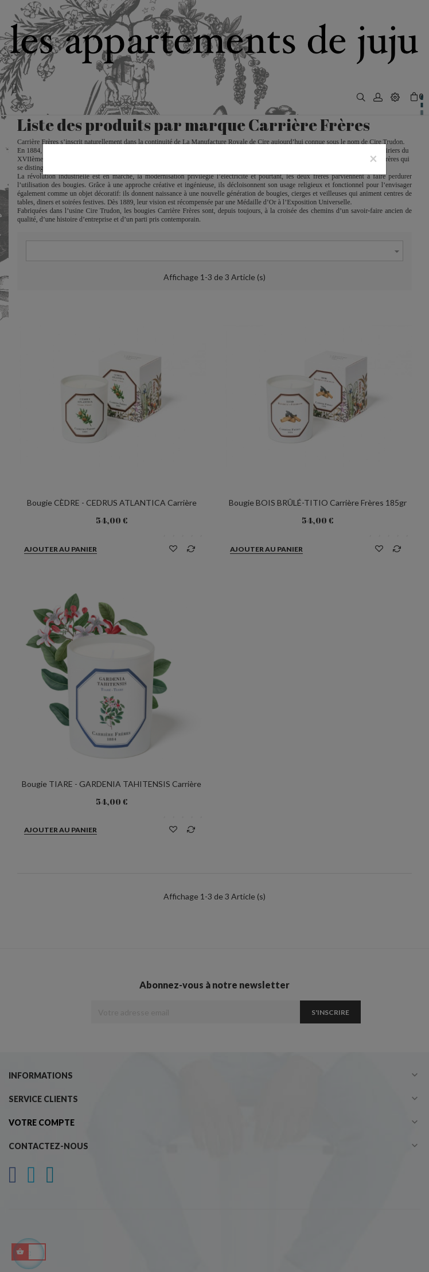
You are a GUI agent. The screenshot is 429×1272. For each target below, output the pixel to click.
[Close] (373, 158)
